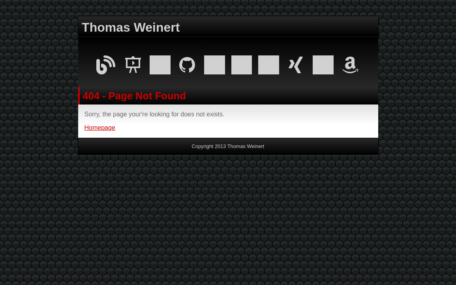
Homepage (99, 127)
